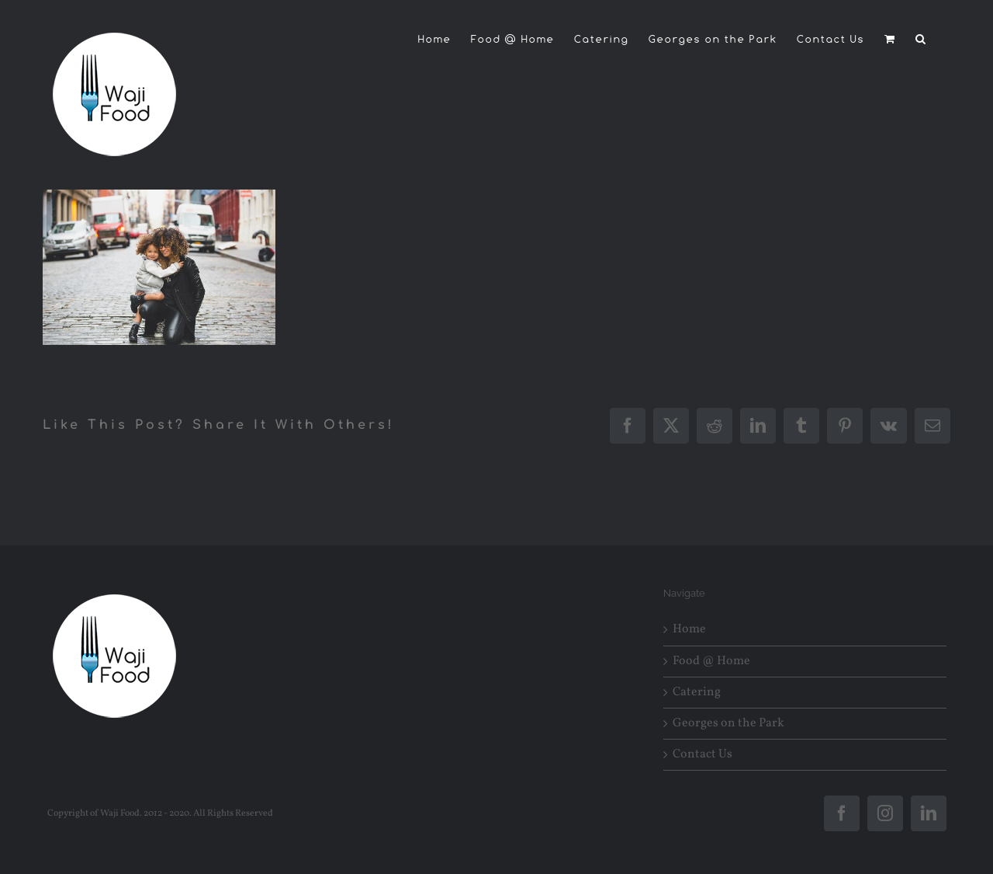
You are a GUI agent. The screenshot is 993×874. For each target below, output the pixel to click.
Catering (697, 692)
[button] (921, 39)
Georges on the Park (728, 723)
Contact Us (702, 754)
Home (689, 629)
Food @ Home (711, 661)
